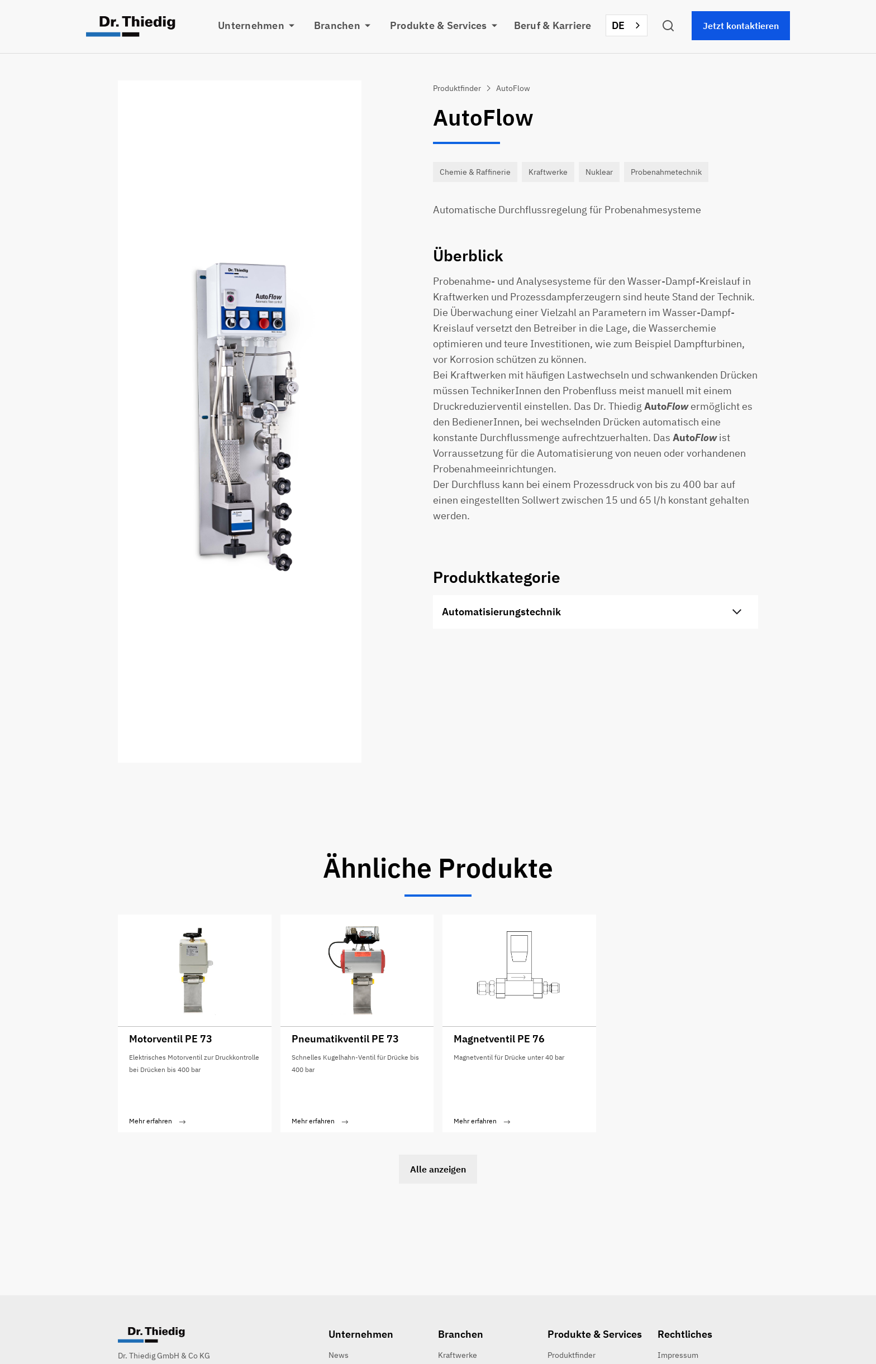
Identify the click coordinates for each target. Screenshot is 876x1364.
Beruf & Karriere (553, 25)
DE (618, 25)
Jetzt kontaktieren (741, 25)
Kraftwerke (457, 1355)
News (338, 1355)
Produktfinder (572, 1355)
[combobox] (627, 25)
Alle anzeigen (438, 1169)
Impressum (678, 1355)
